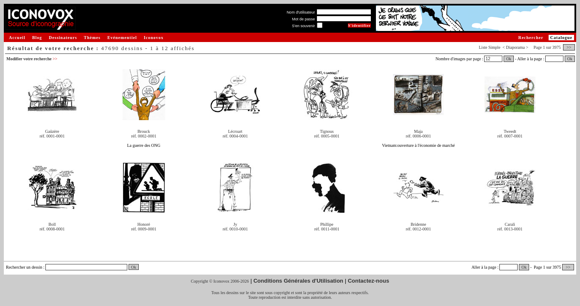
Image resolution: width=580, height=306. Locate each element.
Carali (510, 224)
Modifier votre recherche (31, 58)
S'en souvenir (303, 26)
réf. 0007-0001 (509, 136)
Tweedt (510, 131)
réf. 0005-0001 (326, 136)
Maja (418, 131)
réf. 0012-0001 (418, 229)
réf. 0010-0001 (235, 229)
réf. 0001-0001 (51, 136)
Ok (508, 58)
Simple (494, 47)
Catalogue (561, 37)
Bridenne (418, 224)
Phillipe (326, 224)
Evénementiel (122, 37)
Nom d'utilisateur (301, 12)
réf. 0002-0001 (143, 136)
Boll (52, 224)
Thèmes (92, 37)
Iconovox (154, 37)
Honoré (143, 224)
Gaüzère (52, 131)
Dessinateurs (63, 37)
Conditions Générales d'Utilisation (298, 281)
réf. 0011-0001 (326, 229)
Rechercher (530, 37)
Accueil (17, 37)
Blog (37, 37)
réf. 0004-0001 (235, 136)
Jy (235, 224)
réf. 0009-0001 (143, 229)
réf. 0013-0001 (509, 229)
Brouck (143, 131)
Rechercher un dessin (24, 267)
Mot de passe (303, 19)
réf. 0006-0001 (418, 136)
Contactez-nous (368, 281)
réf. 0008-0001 (51, 229)
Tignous (326, 131)
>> (569, 47)
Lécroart (235, 131)
